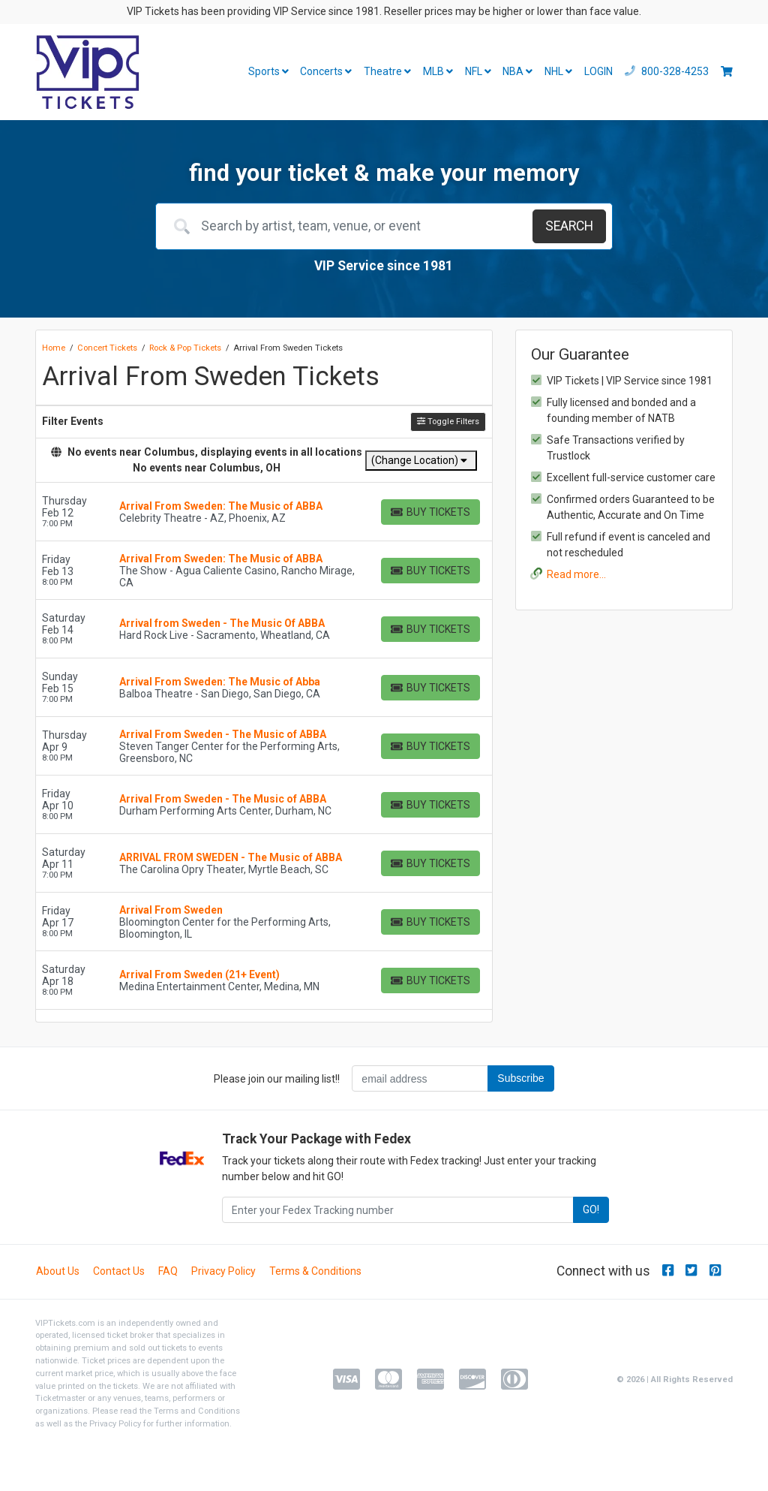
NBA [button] (517, 71)
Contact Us (119, 1271)
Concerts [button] (326, 71)
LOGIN (598, 71)
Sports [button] (268, 71)
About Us (58, 1271)
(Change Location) (419, 460)
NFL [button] (478, 71)
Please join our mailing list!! (277, 1079)
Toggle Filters (448, 421)
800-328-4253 (667, 71)
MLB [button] (438, 71)
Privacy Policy (223, 1271)
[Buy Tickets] (430, 512)
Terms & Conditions (315, 1271)
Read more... (576, 574)
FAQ (168, 1271)
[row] (264, 512)
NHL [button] (558, 71)
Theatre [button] (387, 71)
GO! (591, 1209)
